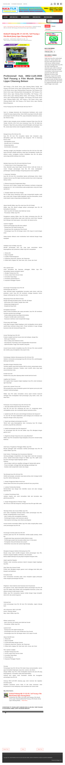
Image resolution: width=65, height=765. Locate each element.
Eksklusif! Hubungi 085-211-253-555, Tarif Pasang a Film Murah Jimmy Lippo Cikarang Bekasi (25, 695)
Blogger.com (59, 760)
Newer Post (5, 749)
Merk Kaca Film (36, 17)
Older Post (40, 749)
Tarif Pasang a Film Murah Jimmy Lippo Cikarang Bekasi (18, 40)
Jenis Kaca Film (13, 17)
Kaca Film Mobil (25, 17)
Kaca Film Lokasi (48, 17)
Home (5, 17)
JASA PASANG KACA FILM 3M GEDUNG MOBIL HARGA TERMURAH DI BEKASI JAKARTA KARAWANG (31, 757)
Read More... (25, 700)
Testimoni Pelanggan (16, 4)
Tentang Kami (6, 4)
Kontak (25, 4)
